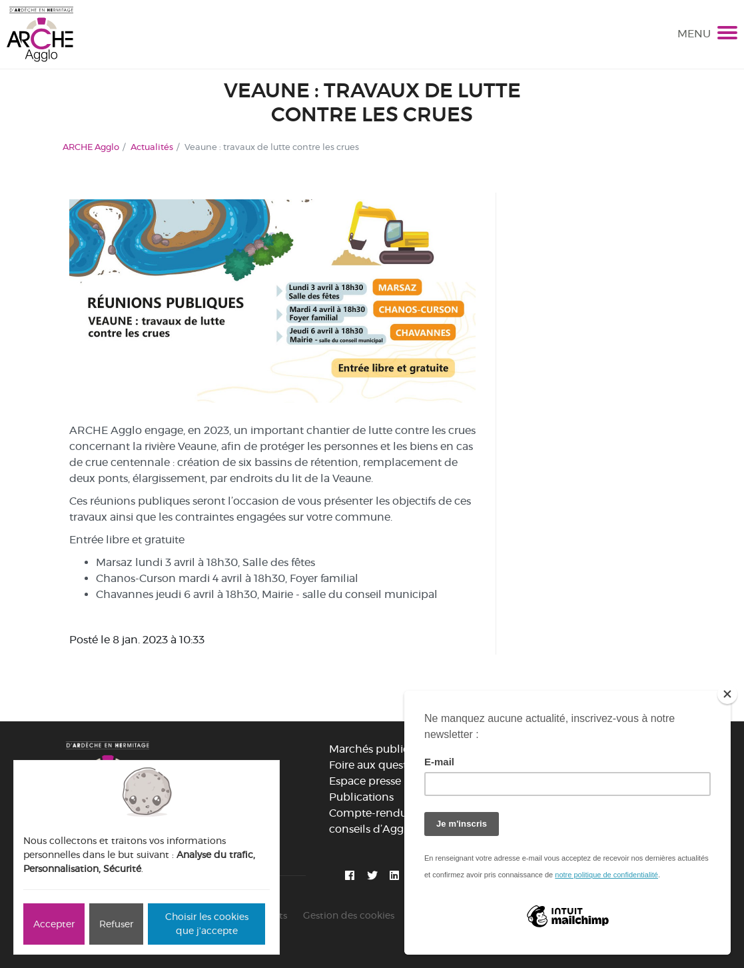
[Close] (727, 694)
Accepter (54, 924)
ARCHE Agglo (91, 146)
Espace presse (365, 781)
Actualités (152, 146)
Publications (361, 797)
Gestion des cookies (348, 915)
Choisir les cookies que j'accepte (206, 924)
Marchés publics (371, 749)
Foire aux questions (378, 765)
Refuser (116, 924)
